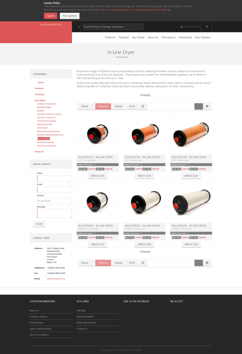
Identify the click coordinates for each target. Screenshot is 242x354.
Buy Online (123, 57)
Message (53, 206)
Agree (50, 15)
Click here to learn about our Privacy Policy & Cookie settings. (135, 9)
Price (132, 106)
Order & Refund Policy (41, 329)
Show (84, 106)
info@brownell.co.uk (56, 279)
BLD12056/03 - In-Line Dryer (189, 225)
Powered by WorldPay (191, 320)
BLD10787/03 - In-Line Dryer (189, 157)
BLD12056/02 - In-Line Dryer (142, 225)
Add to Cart (97, 175)
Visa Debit (205, 313)
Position (103, 106)
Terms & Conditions (39, 335)
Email (53, 184)
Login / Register (190, 26)
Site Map (81, 310)
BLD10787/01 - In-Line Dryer (95, 157)
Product (40, 195)
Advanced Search (85, 316)
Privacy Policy (36, 322)
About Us (34, 310)
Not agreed (69, 15)
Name (53, 173)
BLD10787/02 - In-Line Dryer (142, 157)
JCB (186, 313)
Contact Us (82, 329)
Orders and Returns (86, 322)
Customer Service (38, 316)
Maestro (195, 313)
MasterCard (177, 313)
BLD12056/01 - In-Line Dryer (95, 225)
